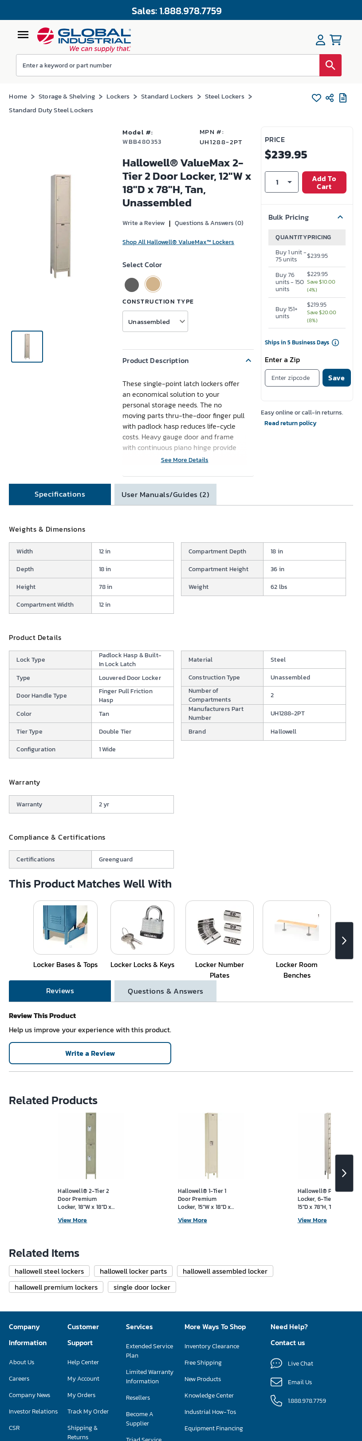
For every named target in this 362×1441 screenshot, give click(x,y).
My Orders (81, 1395)
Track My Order (88, 1411)
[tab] (60, 494)
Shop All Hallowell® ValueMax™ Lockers (178, 242)
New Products (203, 1379)
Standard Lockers (167, 96)
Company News (29, 1395)
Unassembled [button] (149, 321)
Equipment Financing (214, 1428)
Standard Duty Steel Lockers (51, 110)
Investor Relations (33, 1411)
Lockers (118, 96)
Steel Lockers (224, 96)
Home (18, 96)
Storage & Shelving (67, 96)
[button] (188, 360)
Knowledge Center (209, 1395)
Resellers (138, 1397)
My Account (83, 1378)
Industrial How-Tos (210, 1412)
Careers (19, 1378)
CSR (14, 1428)
